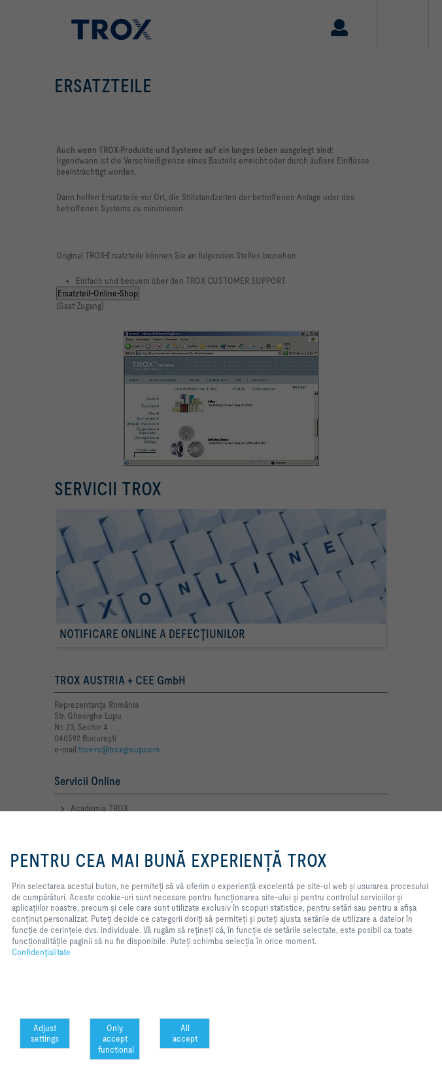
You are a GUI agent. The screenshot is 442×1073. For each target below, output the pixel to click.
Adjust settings (45, 1033)
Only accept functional (116, 1039)
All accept (185, 1033)
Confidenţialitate (41, 952)
